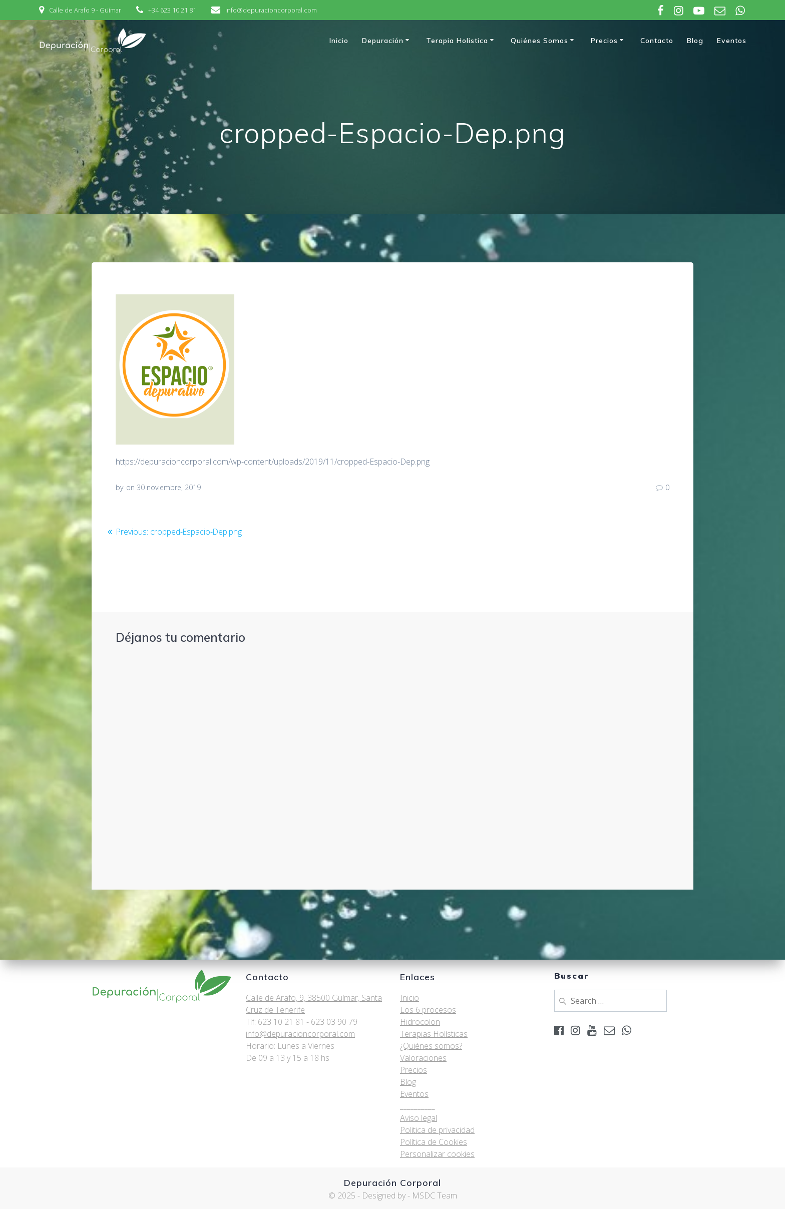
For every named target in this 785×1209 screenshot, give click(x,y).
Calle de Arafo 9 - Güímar (85, 10)
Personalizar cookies (437, 1153)
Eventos (731, 40)
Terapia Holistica (457, 40)
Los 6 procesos (428, 1009)
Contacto (656, 40)
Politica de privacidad (437, 1129)
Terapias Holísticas (434, 1033)
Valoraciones (423, 1057)
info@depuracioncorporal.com (271, 10)
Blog (695, 40)
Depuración (383, 40)
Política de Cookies (433, 1141)
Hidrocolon (420, 1021)
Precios (604, 40)
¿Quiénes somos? (431, 1045)
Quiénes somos (539, 40)
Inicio (338, 40)
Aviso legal (418, 1117)
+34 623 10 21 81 (172, 10)
